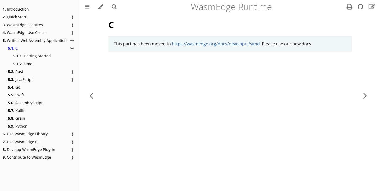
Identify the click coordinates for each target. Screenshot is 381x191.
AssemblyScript (25, 102)
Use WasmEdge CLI (21, 141)
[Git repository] (361, 7)
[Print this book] (350, 7)
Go (14, 87)
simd (23, 63)
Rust (15, 71)
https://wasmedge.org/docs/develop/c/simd (216, 44)
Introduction (16, 9)
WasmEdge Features (23, 24)
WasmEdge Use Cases (24, 32)
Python (18, 126)
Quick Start (14, 16)
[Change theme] (100, 6)
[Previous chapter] (91, 95)
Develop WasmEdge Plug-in (29, 149)
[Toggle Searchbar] (114, 6)
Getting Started (32, 55)
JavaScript (20, 79)
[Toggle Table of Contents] (87, 6)
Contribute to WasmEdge (27, 157)
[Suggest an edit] (371, 7)
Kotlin (17, 110)
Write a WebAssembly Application (35, 40)
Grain (16, 118)
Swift (16, 94)
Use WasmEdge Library (25, 133)
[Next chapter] (365, 95)
